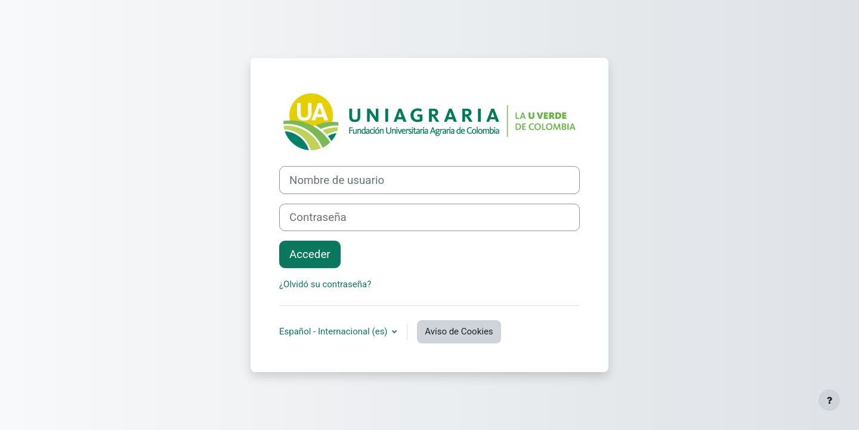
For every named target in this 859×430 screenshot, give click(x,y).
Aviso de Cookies (459, 331)
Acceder (309, 254)
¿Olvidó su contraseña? (325, 284)
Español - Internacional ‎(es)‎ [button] (334, 331)
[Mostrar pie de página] (829, 400)
